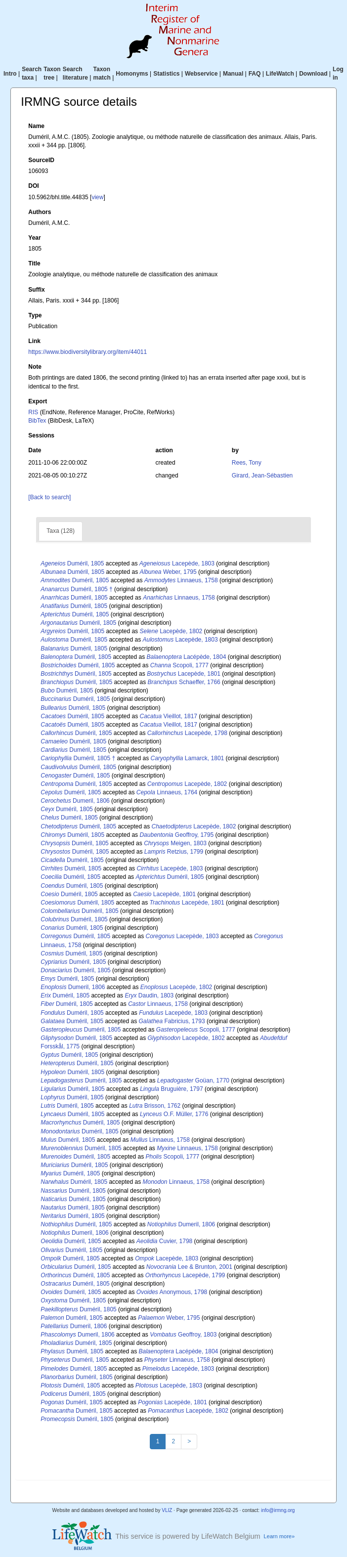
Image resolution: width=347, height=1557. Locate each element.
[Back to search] (49, 497)
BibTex (37, 420)
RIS (33, 412)
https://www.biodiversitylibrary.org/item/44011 (87, 351)
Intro (10, 73)
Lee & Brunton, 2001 (189, 1266)
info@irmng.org (278, 1510)
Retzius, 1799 (173, 851)
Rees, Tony (246, 462)
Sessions (41, 435)
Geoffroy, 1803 (183, 1334)
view (97, 197)
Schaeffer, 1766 (184, 682)
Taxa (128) (60, 530)
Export (37, 401)
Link (34, 341)
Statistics (166, 73)
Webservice (201, 73)
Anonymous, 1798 (171, 1292)
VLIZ (167, 1510)
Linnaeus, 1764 (166, 792)
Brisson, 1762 (154, 1105)
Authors (39, 212)
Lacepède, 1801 (183, 673)
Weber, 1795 (168, 571)
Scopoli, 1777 (179, 665)
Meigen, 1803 (175, 843)
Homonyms (132, 73)
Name (36, 126)
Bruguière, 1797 (171, 1088)
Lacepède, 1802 (170, 631)
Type (35, 315)
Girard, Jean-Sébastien (262, 475)
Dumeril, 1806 (75, 800)
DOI (33, 185)
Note (35, 366)
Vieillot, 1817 (168, 716)
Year (34, 237)
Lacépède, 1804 (186, 656)
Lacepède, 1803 (177, 563)
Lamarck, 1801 (187, 758)
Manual (233, 73)
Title (34, 263)
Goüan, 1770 (193, 1080)
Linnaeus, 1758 (181, 580)
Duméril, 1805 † (76, 589)
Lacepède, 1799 (185, 1275)
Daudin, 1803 (149, 995)
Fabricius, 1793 (171, 1021)
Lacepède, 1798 (187, 733)
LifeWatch (280, 73)
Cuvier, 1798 (164, 1241)
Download (313, 73)
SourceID (41, 160)
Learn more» (279, 1536)
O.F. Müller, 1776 (174, 1114)
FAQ (255, 73)
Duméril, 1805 (72, 563)
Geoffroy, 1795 (176, 834)
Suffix (36, 289)
